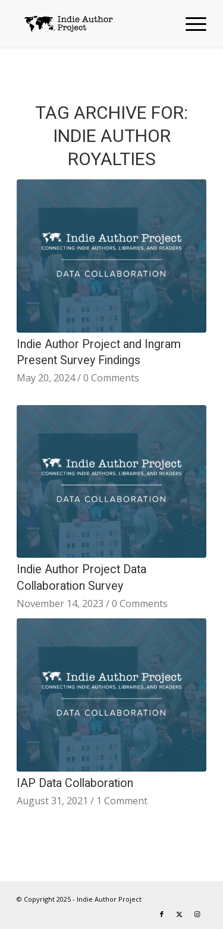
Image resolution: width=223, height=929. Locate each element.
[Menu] (190, 24)
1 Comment (121, 800)
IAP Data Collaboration (75, 783)
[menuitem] (190, 24)
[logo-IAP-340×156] (92, 24)
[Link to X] (180, 914)
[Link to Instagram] (197, 914)
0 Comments (111, 377)
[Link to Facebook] (162, 914)
